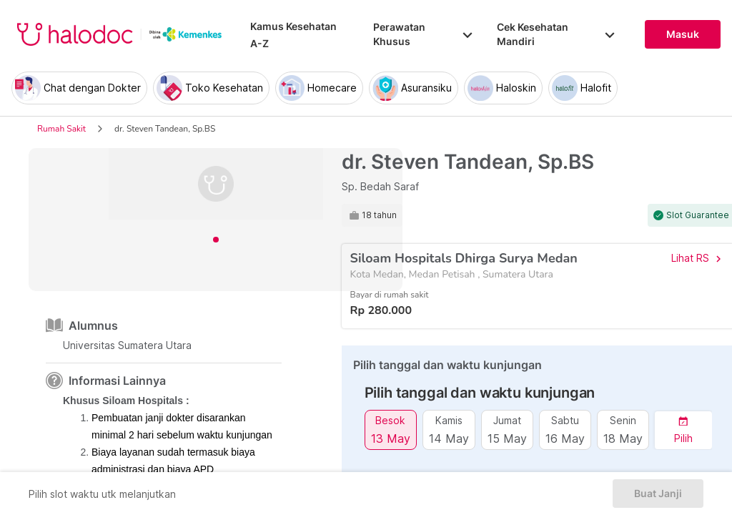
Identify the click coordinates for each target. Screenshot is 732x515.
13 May (390, 438)
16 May (565, 438)
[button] (683, 430)
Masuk (682, 34)
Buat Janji (658, 493)
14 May (449, 438)
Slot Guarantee (697, 215)
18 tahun (379, 215)
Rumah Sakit (61, 128)
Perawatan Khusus (423, 34)
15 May (507, 438)
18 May (623, 438)
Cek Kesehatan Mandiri (556, 34)
